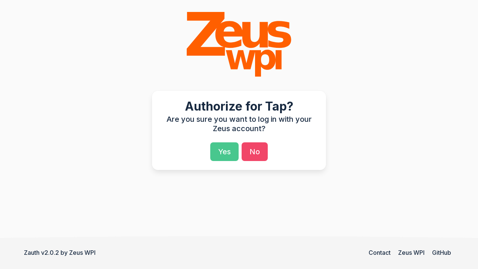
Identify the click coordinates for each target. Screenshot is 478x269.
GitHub (441, 252)
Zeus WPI (82, 252)
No (254, 151)
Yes (224, 151)
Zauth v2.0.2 (41, 252)
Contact (380, 252)
